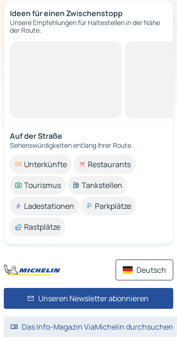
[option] (41, 164)
